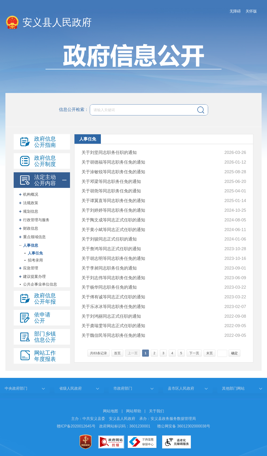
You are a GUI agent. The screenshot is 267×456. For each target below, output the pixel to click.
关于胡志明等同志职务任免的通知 (113, 258)
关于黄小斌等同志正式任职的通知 (113, 229)
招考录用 (35, 260)
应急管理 (30, 268)
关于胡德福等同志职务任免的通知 (113, 162)
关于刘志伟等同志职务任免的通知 (113, 277)
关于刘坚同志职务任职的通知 (109, 152)
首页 (117, 353)
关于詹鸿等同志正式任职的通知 (111, 248)
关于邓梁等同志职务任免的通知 (111, 181)
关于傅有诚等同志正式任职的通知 (113, 297)
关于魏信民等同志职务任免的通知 (113, 335)
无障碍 (235, 11)
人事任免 (35, 253)
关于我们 (156, 411)
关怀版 (251, 11)
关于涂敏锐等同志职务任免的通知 (113, 171)
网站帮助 (133, 411)
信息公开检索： (74, 109)
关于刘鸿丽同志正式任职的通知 (111, 316)
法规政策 (30, 203)
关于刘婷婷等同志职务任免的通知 (113, 210)
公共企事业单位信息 (40, 284)
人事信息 (30, 245)
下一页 (194, 353)
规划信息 (30, 211)
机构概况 (30, 194)
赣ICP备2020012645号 (76, 426)
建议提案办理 (34, 276)
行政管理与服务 (36, 220)
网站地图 (110, 411)
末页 (209, 353)
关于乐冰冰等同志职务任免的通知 (113, 306)
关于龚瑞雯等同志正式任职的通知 (113, 325)
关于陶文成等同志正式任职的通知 (113, 220)
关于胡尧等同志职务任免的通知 (111, 191)
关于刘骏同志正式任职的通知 (109, 239)
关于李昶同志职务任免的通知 (109, 268)
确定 (234, 353)
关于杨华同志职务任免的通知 (109, 287)
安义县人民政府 (57, 22)
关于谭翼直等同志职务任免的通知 (113, 200)
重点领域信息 (34, 237)
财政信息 (30, 228)
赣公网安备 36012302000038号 (183, 426)
